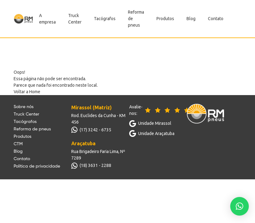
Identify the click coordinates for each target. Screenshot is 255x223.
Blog (191, 18)
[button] (239, 206)
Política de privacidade (37, 166)
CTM (18, 144)
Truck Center (26, 114)
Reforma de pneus (32, 129)
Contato (215, 18)
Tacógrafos (105, 18)
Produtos (165, 18)
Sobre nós (23, 107)
